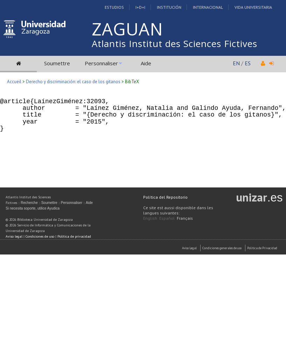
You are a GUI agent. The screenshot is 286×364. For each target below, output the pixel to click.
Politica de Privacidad (262, 248)
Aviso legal (14, 236)
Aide (146, 63)
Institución (169, 7)
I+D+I (140, 7)
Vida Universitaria (253, 7)
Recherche (29, 203)
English (150, 218)
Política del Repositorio (165, 197)
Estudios (114, 7)
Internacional (208, 7)
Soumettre (57, 63)
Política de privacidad (74, 236)
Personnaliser (101, 63)
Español (167, 218)
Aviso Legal (189, 248)
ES (248, 63)
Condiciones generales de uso (222, 248)
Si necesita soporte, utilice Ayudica (33, 208)
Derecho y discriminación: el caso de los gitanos (73, 82)
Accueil (14, 82)
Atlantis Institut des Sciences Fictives (174, 43)
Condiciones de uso (40, 236)
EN (236, 63)
